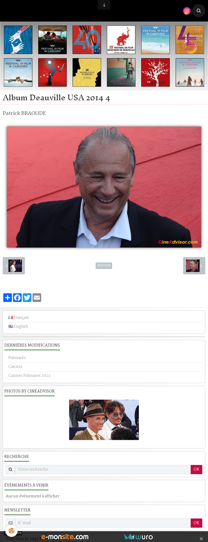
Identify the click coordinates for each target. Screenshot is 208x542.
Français (18, 317)
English (18, 326)
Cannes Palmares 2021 (29, 376)
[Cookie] (11, 531)
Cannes (15, 367)
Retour (103, 265)
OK (196, 469)
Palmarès (17, 358)
